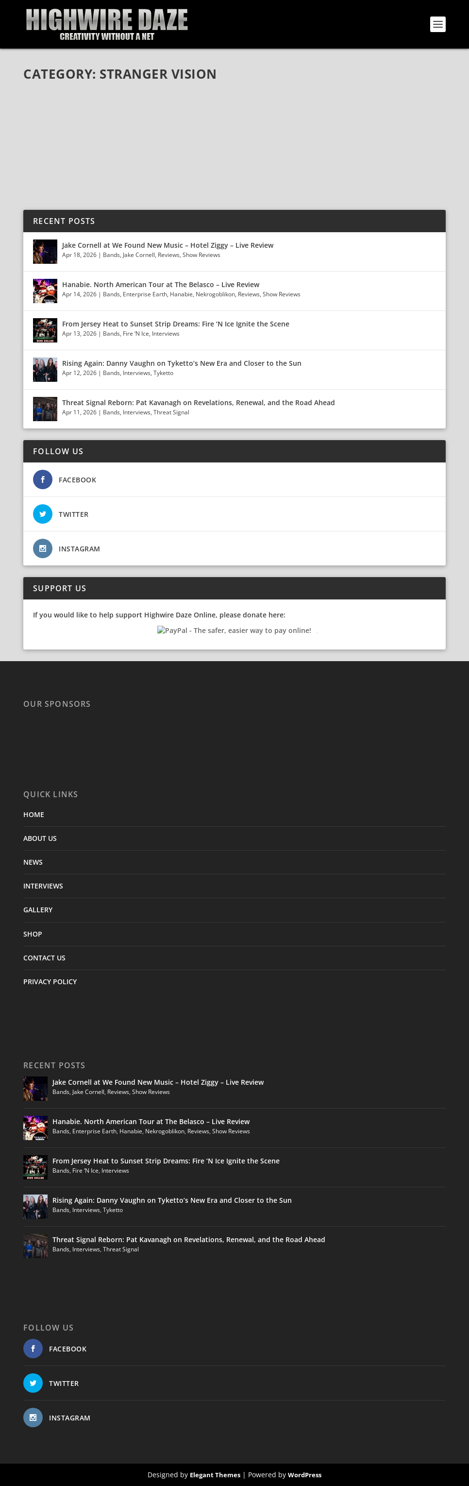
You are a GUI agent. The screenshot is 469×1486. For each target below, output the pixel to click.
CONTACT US (44, 957)
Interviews (166, 333)
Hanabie (181, 294)
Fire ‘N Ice (136, 333)
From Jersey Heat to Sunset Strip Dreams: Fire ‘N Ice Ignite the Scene (175, 323)
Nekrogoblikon (215, 294)
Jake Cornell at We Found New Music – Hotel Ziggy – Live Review (167, 245)
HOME (33, 814)
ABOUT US (40, 838)
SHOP (32, 934)
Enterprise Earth (145, 294)
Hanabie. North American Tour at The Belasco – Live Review (160, 284)
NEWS (33, 862)
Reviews (169, 255)
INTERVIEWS (43, 885)
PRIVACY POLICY (50, 981)
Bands (111, 255)
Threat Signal (171, 412)
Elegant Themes (215, 1474)
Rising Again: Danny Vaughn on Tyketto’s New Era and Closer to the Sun (182, 363)
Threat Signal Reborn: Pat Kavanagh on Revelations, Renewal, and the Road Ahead (198, 402)
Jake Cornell (139, 255)
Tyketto (163, 373)
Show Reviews (201, 255)
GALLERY (37, 909)
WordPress (304, 1474)
